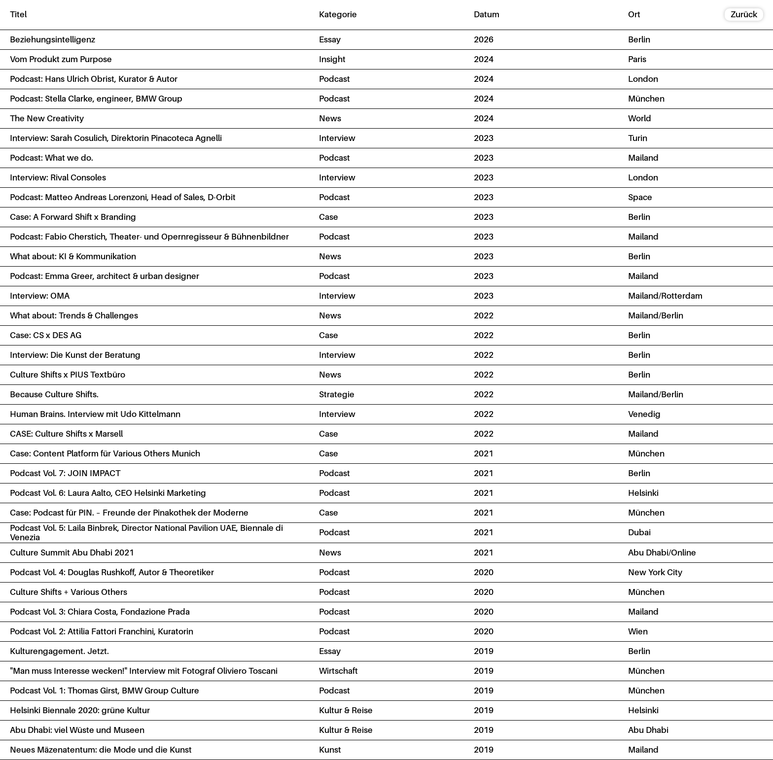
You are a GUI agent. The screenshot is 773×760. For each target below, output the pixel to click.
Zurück (744, 14)
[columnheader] (154, 15)
